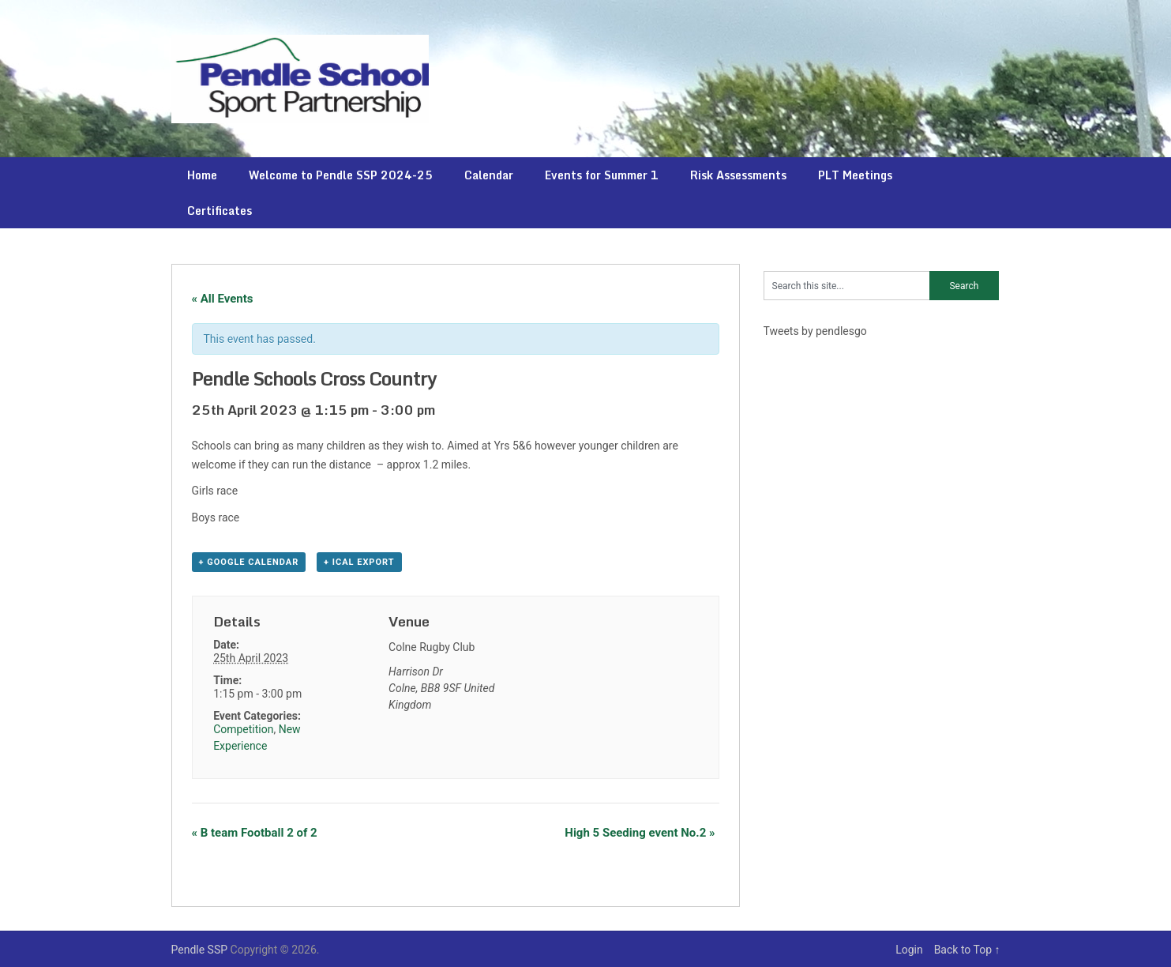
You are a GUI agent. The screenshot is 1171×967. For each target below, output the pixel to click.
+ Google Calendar (249, 562)
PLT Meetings (855, 175)
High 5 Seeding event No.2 (640, 833)
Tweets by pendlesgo (815, 331)
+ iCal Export (359, 562)
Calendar (488, 175)
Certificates (219, 210)
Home (202, 175)
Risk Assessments (738, 175)
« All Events (222, 299)
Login (913, 949)
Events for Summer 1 (602, 175)
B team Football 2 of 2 (254, 833)
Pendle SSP (199, 949)
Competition (243, 729)
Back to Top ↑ (967, 949)
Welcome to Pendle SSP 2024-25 (341, 175)
